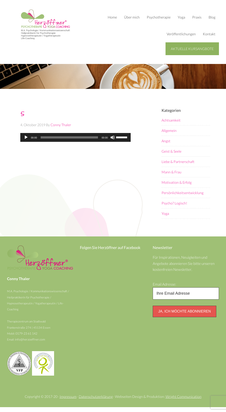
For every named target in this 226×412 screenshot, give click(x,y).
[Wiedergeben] (26, 137)
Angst (166, 141)
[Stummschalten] (112, 137)
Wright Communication (184, 401)
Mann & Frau (171, 172)
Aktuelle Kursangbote (192, 49)
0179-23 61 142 (27, 337)
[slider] (69, 138)
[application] (75, 137)
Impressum (68, 401)
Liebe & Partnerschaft (178, 162)
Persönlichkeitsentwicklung (182, 193)
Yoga (165, 214)
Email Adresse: (165, 285)
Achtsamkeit (171, 120)
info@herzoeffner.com (30, 344)
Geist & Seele (171, 151)
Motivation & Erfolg (177, 182)
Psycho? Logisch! (174, 203)
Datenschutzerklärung (96, 401)
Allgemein (169, 131)
